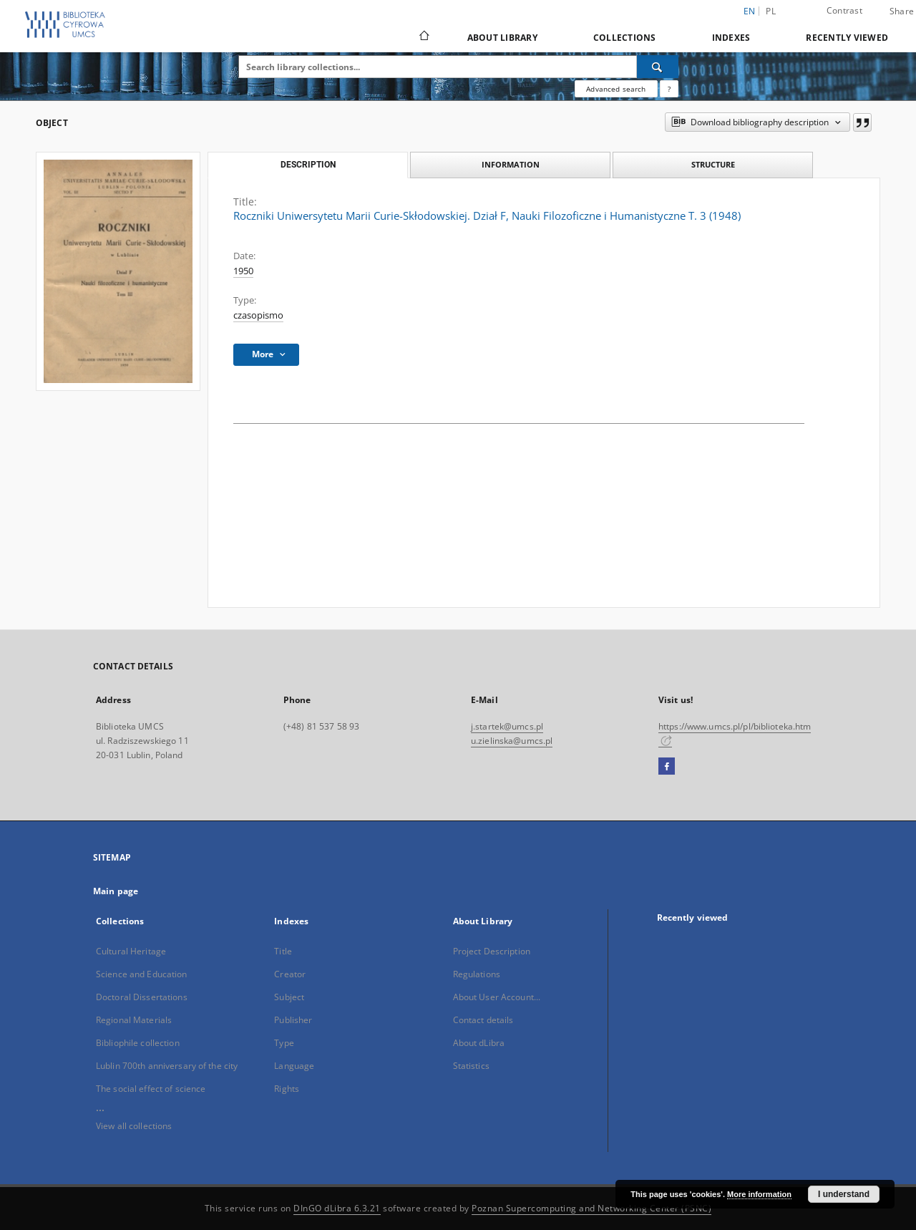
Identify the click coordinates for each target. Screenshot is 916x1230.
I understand (843, 1194)
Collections (624, 38)
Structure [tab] (713, 164)
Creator (290, 974)
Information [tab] (511, 164)
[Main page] (423, 37)
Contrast (844, 10)
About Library (502, 38)
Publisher (293, 1020)
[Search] (657, 66)
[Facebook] (666, 766)
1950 (243, 271)
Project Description (491, 951)
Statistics (471, 1066)
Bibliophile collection (138, 1043)
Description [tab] (308, 165)
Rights (286, 1089)
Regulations (476, 974)
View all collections (134, 1126)
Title (283, 951)
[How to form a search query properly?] (669, 88)
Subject (289, 997)
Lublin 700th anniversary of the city (167, 1066)
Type (283, 1043)
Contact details (483, 1020)
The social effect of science (150, 1089)
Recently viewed (847, 38)
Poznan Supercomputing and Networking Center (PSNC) (591, 1208)
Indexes (731, 38)
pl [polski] (771, 11)
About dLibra (479, 1043)
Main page (115, 891)
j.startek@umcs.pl (507, 726)
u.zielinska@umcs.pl (511, 741)
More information (759, 1194)
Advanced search (615, 89)
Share (902, 11)
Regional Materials (134, 1020)
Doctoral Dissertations (141, 997)
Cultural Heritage (131, 951)
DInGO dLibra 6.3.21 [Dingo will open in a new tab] (337, 1208)
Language (294, 1066)
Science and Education (141, 974)
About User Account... (497, 997)
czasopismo (258, 315)
